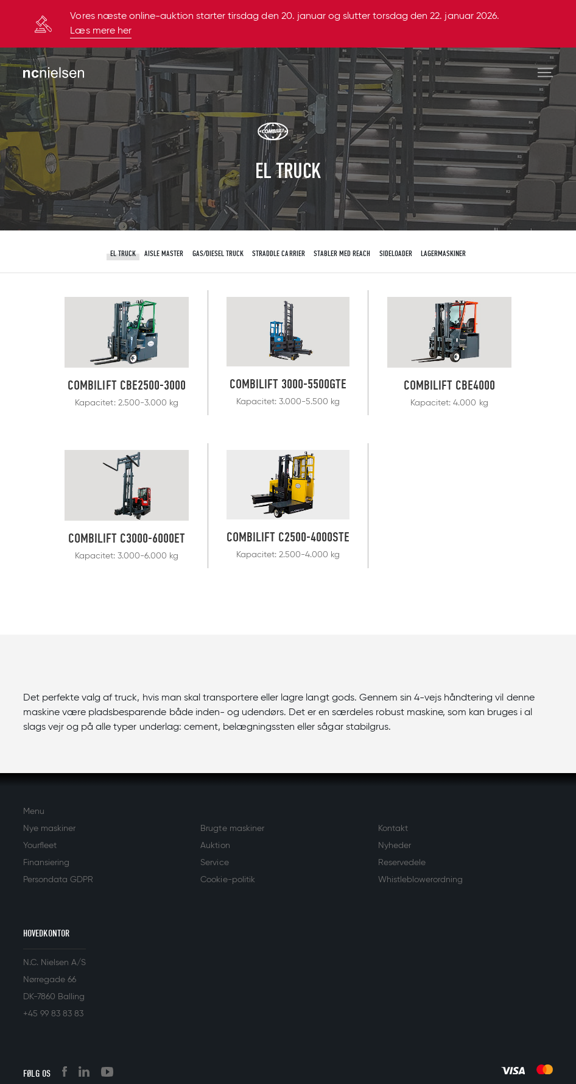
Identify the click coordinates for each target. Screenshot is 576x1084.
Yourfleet (40, 845)
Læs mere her (100, 31)
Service (214, 862)
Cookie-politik (227, 879)
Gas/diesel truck (218, 253)
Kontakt (393, 828)
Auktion (215, 845)
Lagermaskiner (443, 253)
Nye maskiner (49, 828)
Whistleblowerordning (420, 879)
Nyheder (394, 845)
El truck (123, 253)
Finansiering (46, 862)
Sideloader (395, 253)
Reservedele (402, 862)
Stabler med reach (342, 253)
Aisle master (163, 253)
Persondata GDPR (58, 879)
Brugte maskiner (232, 828)
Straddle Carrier (278, 253)
